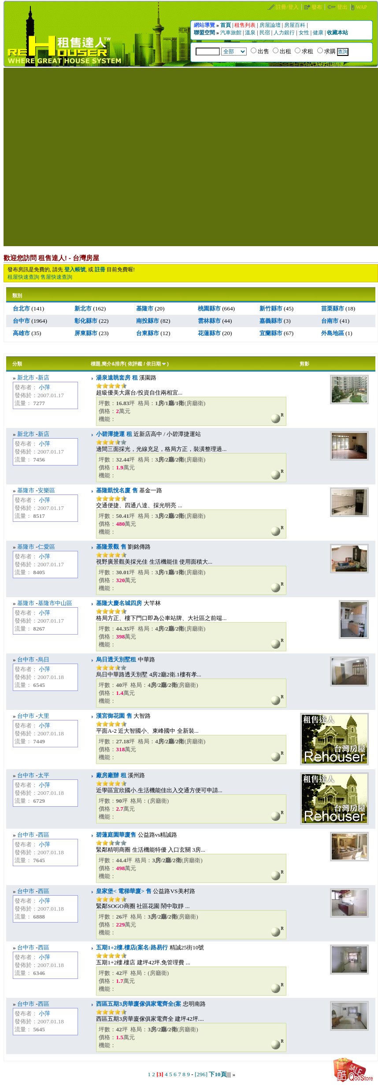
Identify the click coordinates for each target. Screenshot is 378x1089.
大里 (43, 715)
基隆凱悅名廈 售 (116, 490)
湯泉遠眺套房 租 (116, 377)
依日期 (153, 363)
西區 (43, 834)
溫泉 (251, 33)
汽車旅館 (231, 33)
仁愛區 (46, 546)
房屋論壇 (270, 25)
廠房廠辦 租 (111, 775)
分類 (17, 363)
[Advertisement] (88, 156)
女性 (305, 33)
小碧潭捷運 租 (114, 434)
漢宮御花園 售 (114, 715)
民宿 (265, 33)
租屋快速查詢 (23, 277)
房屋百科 (295, 25)
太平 (43, 775)
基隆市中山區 (55, 603)
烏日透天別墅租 (116, 659)
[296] (201, 1074)
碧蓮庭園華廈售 (116, 834)
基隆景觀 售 (111, 546)
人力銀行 (285, 33)
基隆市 (25, 490)
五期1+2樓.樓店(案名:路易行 (132, 947)
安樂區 (46, 490)
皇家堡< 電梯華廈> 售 (124, 891)
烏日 (43, 659)
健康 (319, 33)
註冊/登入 (288, 7)
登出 (343, 7)
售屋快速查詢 (56, 277)
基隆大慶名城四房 (119, 603)
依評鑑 (135, 363)
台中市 (25, 659)
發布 (317, 7)
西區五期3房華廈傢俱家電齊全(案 (138, 1003)
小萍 (44, 387)
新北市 (25, 377)
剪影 (304, 363)
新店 (43, 377)
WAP (361, 7)
